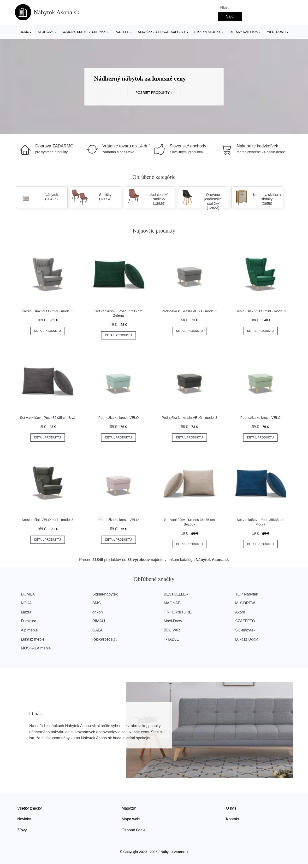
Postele (122, 32)
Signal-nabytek (105, 594)
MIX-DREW (245, 603)
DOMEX (28, 594)
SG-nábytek (245, 630)
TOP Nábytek (246, 594)
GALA (97, 630)
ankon (97, 612)
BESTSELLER (176, 594)
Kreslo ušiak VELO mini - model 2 (260, 311)
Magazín (129, 808)
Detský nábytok (244, 32)
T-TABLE (171, 639)
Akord (240, 612)
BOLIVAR (172, 630)
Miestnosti (276, 32)
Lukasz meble (33, 639)
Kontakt (232, 819)
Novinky (24, 819)
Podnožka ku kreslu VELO (118, 418)
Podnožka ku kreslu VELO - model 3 (189, 311)
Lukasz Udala (246, 639)
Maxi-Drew (173, 621)
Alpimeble (29, 630)
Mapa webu (132, 819)
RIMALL (99, 621)
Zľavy (22, 830)
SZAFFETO (245, 621)
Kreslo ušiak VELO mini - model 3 (47, 311)
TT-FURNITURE (177, 612)
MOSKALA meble (36, 648)
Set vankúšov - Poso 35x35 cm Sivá (47, 418)
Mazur (26, 612)
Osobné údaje (134, 830)
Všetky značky (29, 808)
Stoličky (45, 32)
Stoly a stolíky (207, 32)
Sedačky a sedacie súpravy (161, 32)
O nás (231, 808)
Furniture (28, 621)
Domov (25, 32)
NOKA (26, 603)
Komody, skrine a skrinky (84, 32)
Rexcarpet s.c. (104, 639)
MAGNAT (172, 603)
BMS (96, 603)
